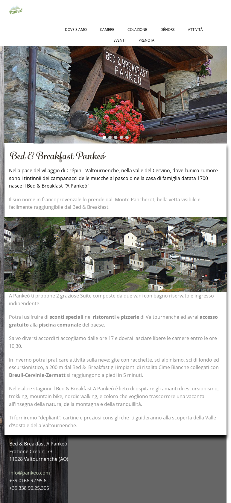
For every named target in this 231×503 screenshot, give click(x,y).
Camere (107, 29)
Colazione (137, 29)
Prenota (146, 40)
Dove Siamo (76, 29)
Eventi (119, 40)
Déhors (167, 29)
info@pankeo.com (29, 472)
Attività (195, 29)
